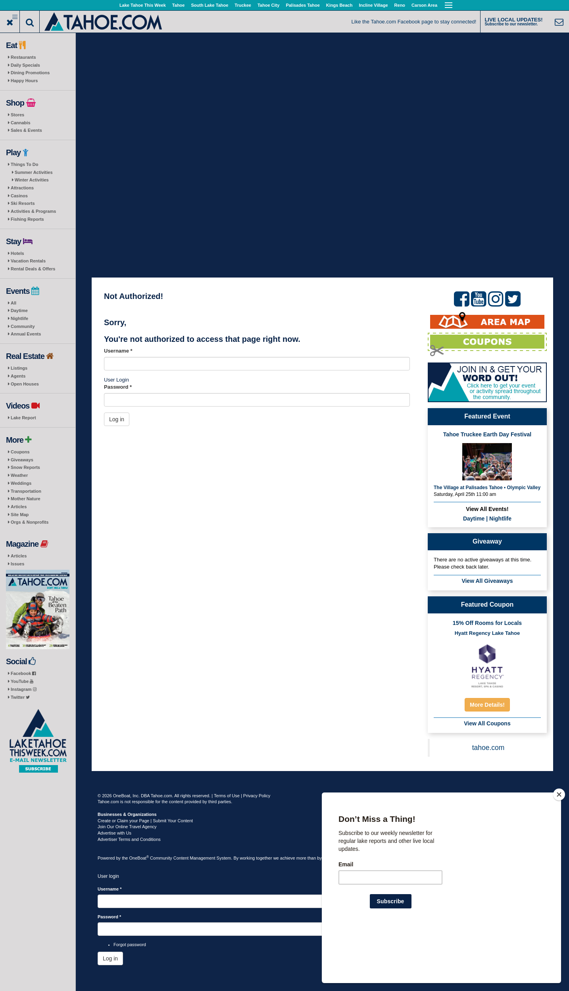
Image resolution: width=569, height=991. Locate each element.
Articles (19, 506)
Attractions (22, 187)
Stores (17, 114)
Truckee (243, 5)
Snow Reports (25, 467)
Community (23, 326)
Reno (400, 5)
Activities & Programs (33, 211)
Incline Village (373, 5)
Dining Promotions (30, 72)
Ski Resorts (23, 203)
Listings (19, 368)
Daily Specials (25, 65)
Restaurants (23, 57)
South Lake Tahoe (209, 5)
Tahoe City (268, 5)
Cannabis (21, 122)
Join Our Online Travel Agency (127, 826)
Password (118, 387)
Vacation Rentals (28, 260)
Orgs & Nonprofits (29, 522)
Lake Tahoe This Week (142, 5)
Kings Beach (339, 5)
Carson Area (424, 5)
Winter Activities (32, 179)
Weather (19, 475)
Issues (17, 563)
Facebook (23, 673)
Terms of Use (227, 795)
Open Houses (25, 384)
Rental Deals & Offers (33, 268)
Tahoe (178, 5)
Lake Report (23, 417)
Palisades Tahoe (302, 5)
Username (118, 351)
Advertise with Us (114, 833)
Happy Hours (24, 80)
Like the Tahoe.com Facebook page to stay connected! (414, 22)
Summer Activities (34, 172)
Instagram (24, 689)
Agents (18, 376)
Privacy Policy (256, 795)
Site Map (20, 514)
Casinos (19, 195)
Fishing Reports (27, 219)
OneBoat (139, 858)
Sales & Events (26, 130)
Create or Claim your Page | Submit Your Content (145, 820)
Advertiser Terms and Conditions (129, 839)
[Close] (559, 846)
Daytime (19, 310)
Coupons (20, 451)
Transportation (26, 491)
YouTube (22, 681)
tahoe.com (488, 748)
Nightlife (19, 318)
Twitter (20, 697)
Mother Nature (25, 498)
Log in (116, 419)
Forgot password (129, 944)
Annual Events (26, 334)
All (13, 303)
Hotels (17, 253)
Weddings (21, 483)
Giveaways (22, 459)
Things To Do (24, 164)
